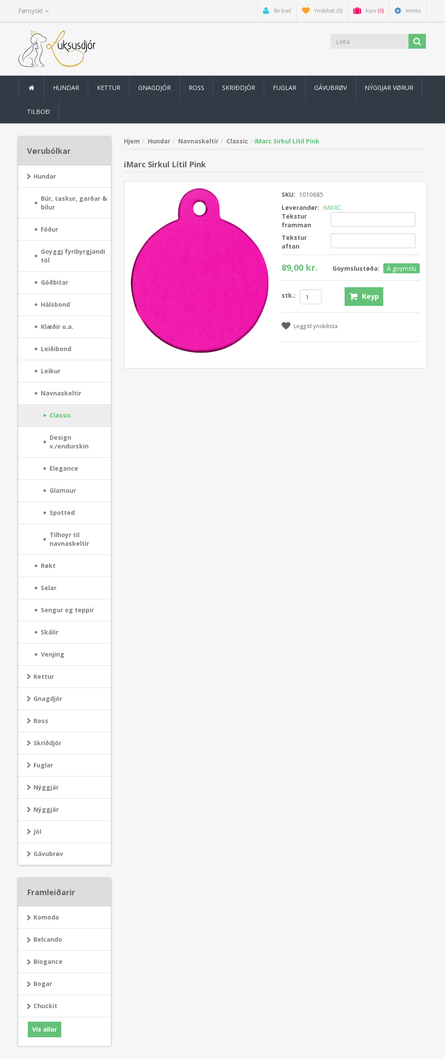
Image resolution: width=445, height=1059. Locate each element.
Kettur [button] (108, 87)
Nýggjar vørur (389, 87)
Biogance (48, 961)
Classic (60, 415)
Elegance (64, 468)
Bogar (42, 983)
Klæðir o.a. (57, 326)
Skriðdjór (47, 743)
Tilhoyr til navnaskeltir (69, 539)
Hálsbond (55, 304)
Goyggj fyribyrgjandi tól (73, 255)
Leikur (50, 371)
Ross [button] (196, 87)
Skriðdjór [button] (238, 87)
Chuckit (45, 1006)
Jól (37, 831)
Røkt (48, 565)
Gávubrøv (330, 87)
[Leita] (369, 41)
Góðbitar (54, 282)
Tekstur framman (296, 220)
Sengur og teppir (67, 610)
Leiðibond (56, 349)
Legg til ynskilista (316, 326)
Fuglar (43, 765)
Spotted (62, 512)
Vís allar (44, 1029)
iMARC (332, 207)
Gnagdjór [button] (154, 87)
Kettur (43, 676)
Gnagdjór (47, 698)
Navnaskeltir (61, 393)
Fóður (49, 229)
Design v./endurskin (69, 441)
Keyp (370, 296)
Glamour (63, 490)
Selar (48, 588)
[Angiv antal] (311, 296)
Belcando (47, 939)
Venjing (52, 654)
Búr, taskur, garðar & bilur (74, 202)
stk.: (289, 295)
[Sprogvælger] (33, 11)
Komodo (46, 917)
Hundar (44, 176)
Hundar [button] (66, 87)
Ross (40, 721)
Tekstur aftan (294, 241)
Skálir (49, 632)
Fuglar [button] (284, 87)
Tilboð (38, 111)
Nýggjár (46, 787)
